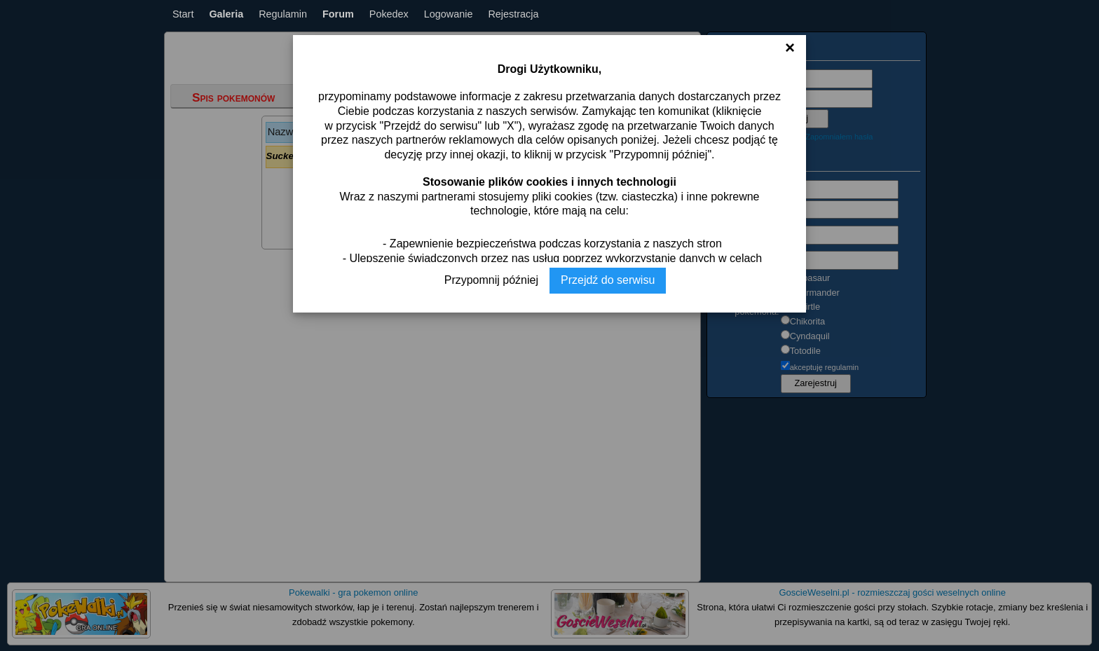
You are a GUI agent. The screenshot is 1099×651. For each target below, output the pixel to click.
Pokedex (389, 14)
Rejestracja (513, 14)
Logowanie (448, 14)
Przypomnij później (491, 280)
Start (182, 14)
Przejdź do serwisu (608, 280)
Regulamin (283, 14)
